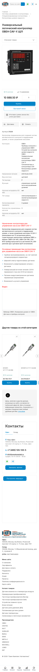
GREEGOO (5, 642)
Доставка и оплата (8, 568)
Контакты (5, 573)
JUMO (4, 647)
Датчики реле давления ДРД (12, 608)
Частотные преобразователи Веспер (15, 597)
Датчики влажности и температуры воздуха (18, 591)
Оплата (26, 124)
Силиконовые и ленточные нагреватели (16, 616)
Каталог (12, 669)
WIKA (4, 636)
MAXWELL (5, 645)
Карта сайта (6, 584)
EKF (3, 650)
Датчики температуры (10, 613)
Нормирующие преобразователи (14, 594)
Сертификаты (7, 565)
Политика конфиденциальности (13, 581)
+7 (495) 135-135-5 (15, 450)
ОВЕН (4, 623)
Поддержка (6, 571)
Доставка (9, 124)
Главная (5, 669)
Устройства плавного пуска (12, 602)
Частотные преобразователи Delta (14, 599)
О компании (6, 562)
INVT (4, 628)
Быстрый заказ (20, 109)
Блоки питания (7, 605)
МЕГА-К (5, 639)
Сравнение (26, 669)
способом (21, 411)
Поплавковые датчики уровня (12, 610)
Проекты (5, 579)
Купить (18, 104)
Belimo (4, 634)
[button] (1, 356)
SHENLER (5, 631)
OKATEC (5, 626)
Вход (33, 669)
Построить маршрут (15, 478)
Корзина (19, 669)
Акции (4, 576)
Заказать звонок (15, 467)
